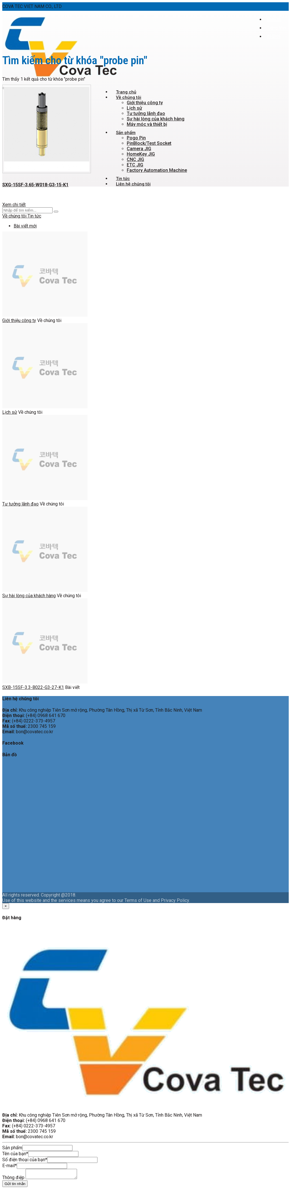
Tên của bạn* (15, 1153)
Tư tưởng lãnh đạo (146, 113)
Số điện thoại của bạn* (24, 1159)
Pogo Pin (136, 138)
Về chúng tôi (128, 97)
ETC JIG (135, 165)
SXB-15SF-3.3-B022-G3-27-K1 (33, 687)
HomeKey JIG (141, 154)
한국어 (273, 36)
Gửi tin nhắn (15, 1185)
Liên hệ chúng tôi (133, 184)
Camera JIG (139, 148)
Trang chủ (126, 92)
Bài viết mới (25, 226)
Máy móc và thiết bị (147, 124)
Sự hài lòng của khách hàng (155, 119)
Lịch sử (134, 108)
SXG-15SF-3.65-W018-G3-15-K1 (35, 184)
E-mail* (9, 1165)
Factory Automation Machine (157, 170)
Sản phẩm (126, 132)
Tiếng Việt (276, 28)
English (274, 19)
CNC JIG (135, 159)
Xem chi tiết (14, 204)
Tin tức (123, 178)
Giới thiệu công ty (145, 102)
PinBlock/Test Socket (149, 143)
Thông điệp (13, 1179)
